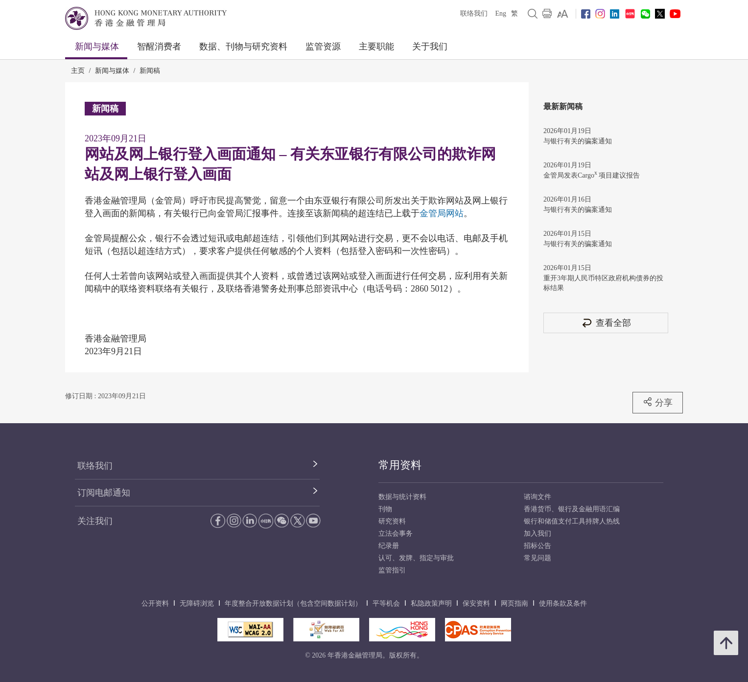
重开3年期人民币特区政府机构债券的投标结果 (603, 283)
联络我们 (474, 13)
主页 (78, 70)
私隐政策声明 (431, 603)
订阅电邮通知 (103, 493)
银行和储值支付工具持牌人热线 (572, 521)
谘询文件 (537, 496)
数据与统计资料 (402, 496)
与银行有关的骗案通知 (577, 141)
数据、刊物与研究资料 (243, 46)
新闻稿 (150, 70)
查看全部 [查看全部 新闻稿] (606, 323)
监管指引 (392, 570)
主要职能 (376, 46)
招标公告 (537, 545)
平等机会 (386, 603)
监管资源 (323, 46)
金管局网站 (442, 213)
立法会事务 (395, 533)
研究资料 (392, 521)
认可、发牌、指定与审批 (416, 558)
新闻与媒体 (97, 46)
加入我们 (537, 533)
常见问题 (537, 558)
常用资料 (399, 465)
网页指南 (514, 603)
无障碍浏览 (197, 603)
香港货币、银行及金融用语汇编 (572, 509)
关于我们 (429, 46)
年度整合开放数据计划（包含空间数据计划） (293, 603)
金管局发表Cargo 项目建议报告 (591, 174)
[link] (562, 14)
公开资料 (155, 603)
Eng (500, 13)
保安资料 (476, 603)
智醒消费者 (159, 46)
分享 (658, 402)
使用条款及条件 (563, 603)
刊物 (385, 509)
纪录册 (388, 545)
